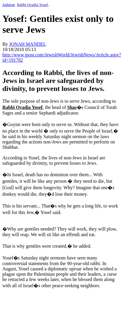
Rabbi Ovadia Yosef (22, 107)
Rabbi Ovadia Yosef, (33, 4)
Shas (72, 107)
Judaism (8, 4)
